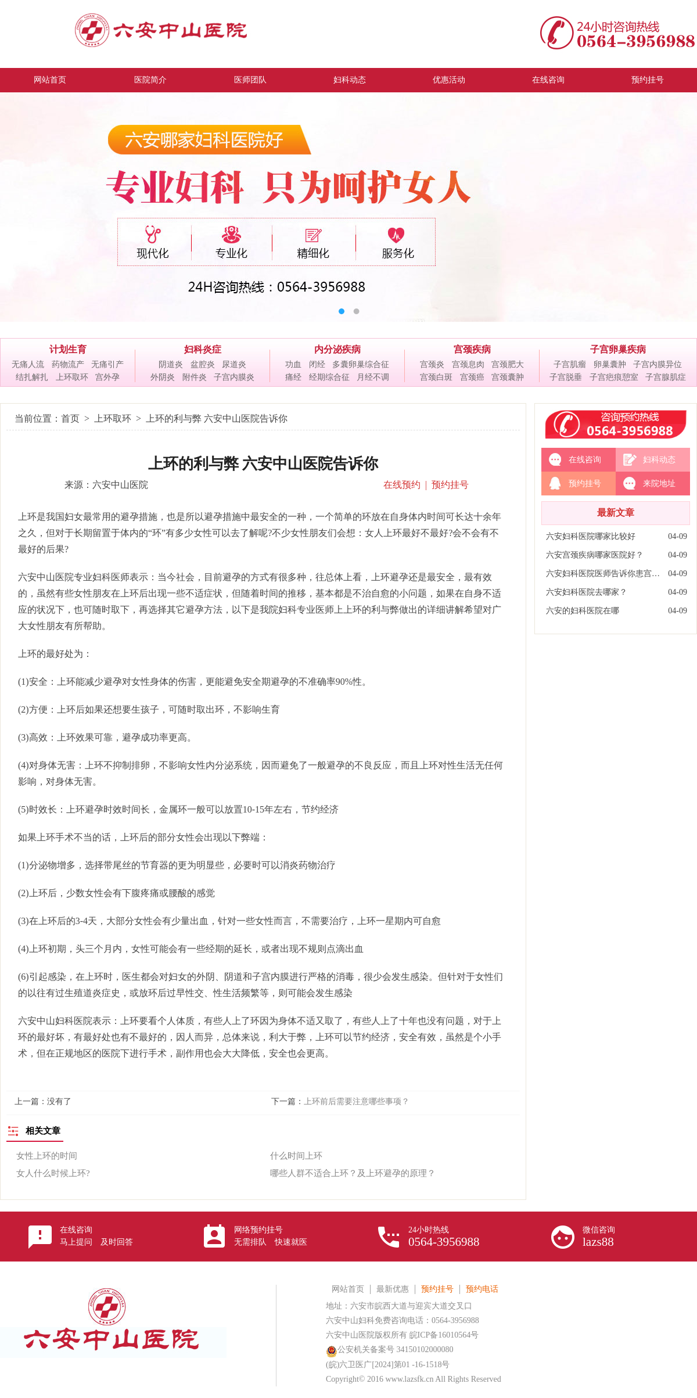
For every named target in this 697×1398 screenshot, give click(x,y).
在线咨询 (548, 80)
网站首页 (50, 80)
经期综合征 (329, 377)
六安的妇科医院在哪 (582, 610)
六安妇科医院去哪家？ (586, 592)
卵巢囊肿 (610, 364)
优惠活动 (449, 80)
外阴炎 (162, 377)
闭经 (317, 364)
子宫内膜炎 (234, 377)
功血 (293, 364)
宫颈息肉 (468, 364)
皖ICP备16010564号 (444, 1335)
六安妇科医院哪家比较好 (590, 536)
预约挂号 (647, 80)
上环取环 (72, 377)
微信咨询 (599, 1237)
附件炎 (194, 377)
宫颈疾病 (472, 349)
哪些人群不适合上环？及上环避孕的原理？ (353, 1173)
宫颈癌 (472, 377)
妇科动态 (349, 80)
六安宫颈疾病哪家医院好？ (595, 555)
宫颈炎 (432, 364)
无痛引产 (107, 364)
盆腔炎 (203, 364)
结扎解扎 (32, 377)
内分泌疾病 (337, 349)
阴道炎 (171, 364)
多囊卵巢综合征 (360, 364)
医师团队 (250, 80)
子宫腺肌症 (665, 377)
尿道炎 (234, 364)
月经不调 (373, 377)
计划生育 (68, 349)
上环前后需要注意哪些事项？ (356, 1101)
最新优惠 (392, 1289)
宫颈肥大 (507, 364)
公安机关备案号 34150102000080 (390, 1349)
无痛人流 (28, 364)
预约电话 (482, 1289)
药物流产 (68, 364)
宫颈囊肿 (507, 377)
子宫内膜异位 (657, 364)
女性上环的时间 (46, 1155)
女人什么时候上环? (53, 1173)
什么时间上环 (296, 1155)
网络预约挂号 (270, 1236)
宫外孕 (107, 377)
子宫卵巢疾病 (618, 349)
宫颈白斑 (436, 377)
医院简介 (150, 80)
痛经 (293, 377)
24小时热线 (444, 1237)
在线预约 (402, 485)
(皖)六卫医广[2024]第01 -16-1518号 (388, 1364)
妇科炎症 (202, 349)
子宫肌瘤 (570, 364)
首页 (70, 418)
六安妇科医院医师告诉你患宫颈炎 (604, 573)
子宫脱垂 (565, 377)
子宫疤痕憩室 (614, 377)
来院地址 (659, 483)
